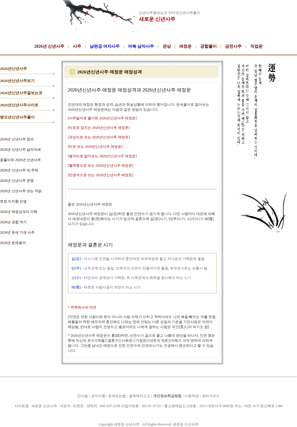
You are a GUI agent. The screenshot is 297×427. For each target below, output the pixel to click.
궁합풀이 (208, 46)
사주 (77, 46)
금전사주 (233, 46)
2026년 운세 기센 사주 (17, 232)
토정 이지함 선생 (13, 201)
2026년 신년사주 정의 (17, 139)
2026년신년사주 (13, 68)
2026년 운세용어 (13, 243)
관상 (167, 46)
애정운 (185, 46)
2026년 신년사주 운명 (17, 181)
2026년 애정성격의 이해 (18, 212)
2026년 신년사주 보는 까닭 (21, 191)
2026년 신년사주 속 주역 (19, 170)
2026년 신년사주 (49, 46)
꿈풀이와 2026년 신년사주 (20, 160)
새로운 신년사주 (157, 19)
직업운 (256, 46)
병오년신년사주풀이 (17, 117)
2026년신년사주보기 (17, 80)
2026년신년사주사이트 (19, 105)
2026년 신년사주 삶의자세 (20, 149)
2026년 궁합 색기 (13, 222)
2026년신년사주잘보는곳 (21, 93)
